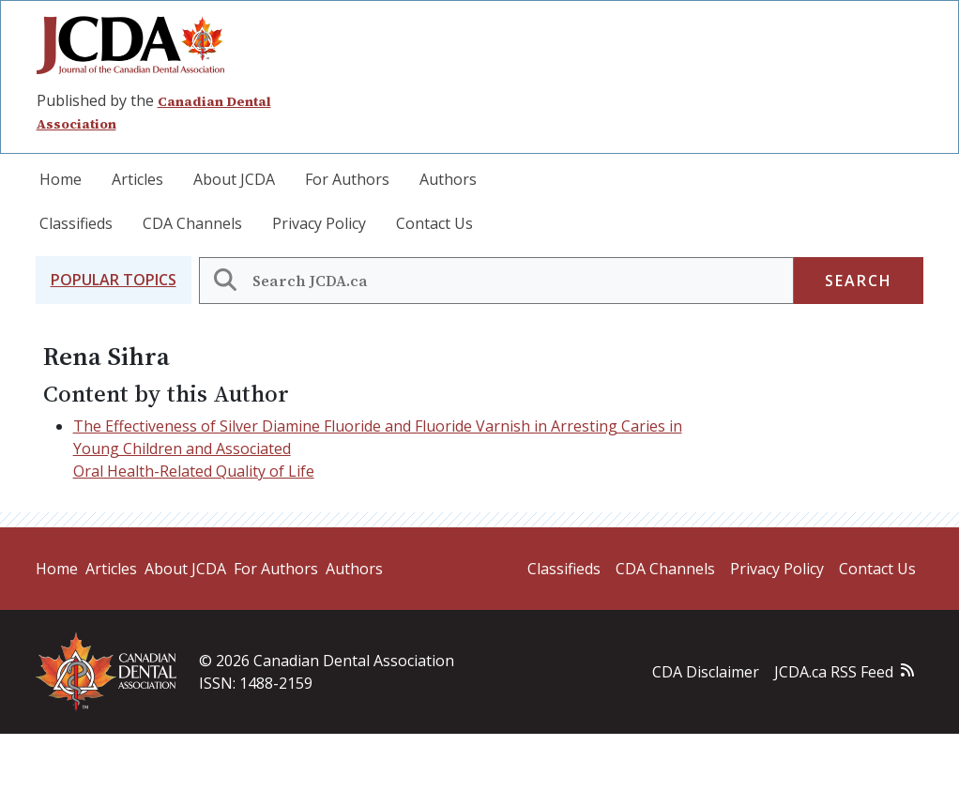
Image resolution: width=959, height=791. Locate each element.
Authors (448, 179)
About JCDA (234, 179)
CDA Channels (192, 223)
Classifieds (76, 223)
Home (60, 179)
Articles (137, 179)
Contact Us (434, 223)
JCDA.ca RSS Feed (833, 672)
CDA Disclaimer (705, 672)
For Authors (347, 179)
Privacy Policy (319, 223)
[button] (113, 280)
